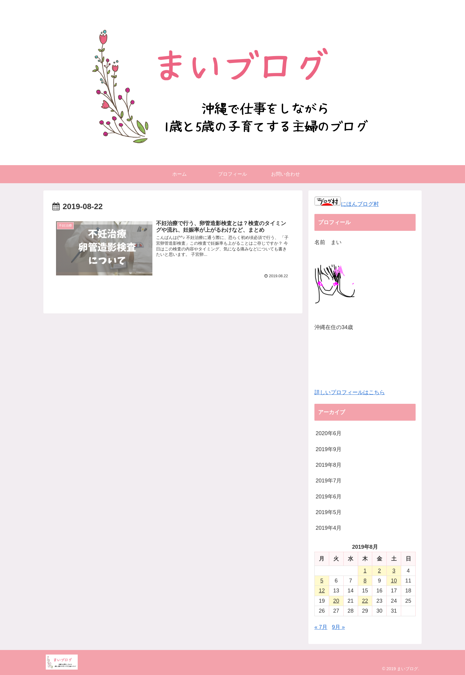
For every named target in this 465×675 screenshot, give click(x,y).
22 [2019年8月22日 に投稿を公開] (365, 601)
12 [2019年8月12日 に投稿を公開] (322, 591)
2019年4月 (329, 528)
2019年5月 (329, 512)
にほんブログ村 (346, 204)
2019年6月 (329, 497)
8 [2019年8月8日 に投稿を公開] (365, 581)
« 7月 (320, 627)
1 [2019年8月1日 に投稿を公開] (365, 571)
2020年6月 (329, 433)
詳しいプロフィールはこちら (349, 392)
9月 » (338, 627)
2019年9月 (329, 449)
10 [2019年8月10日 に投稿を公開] (394, 581)
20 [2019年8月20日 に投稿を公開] (336, 601)
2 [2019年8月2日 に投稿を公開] (379, 571)
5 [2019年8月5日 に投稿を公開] (321, 581)
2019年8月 (329, 465)
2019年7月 (329, 481)
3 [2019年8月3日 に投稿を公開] (393, 571)
